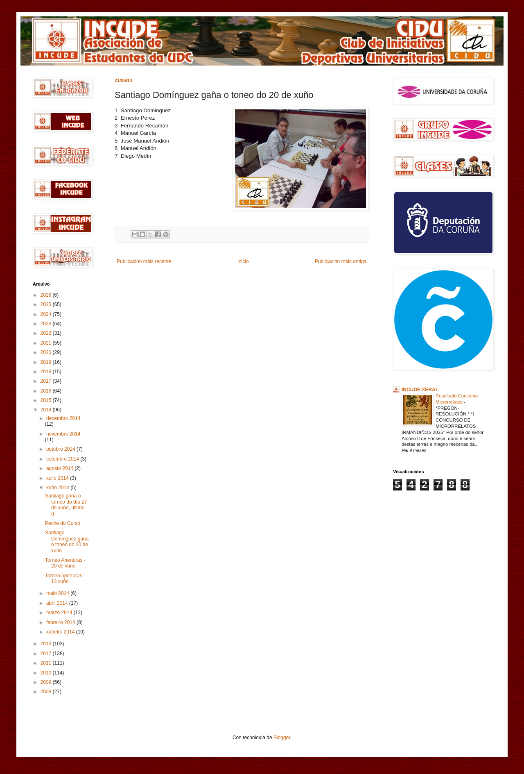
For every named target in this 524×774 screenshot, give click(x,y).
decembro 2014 (63, 418)
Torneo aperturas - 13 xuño (65, 578)
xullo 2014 (58, 478)
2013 (47, 644)
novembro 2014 (63, 434)
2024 (47, 314)
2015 (47, 400)
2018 (47, 372)
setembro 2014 (63, 459)
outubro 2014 (61, 449)
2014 (47, 410)
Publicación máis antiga (340, 261)
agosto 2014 (60, 468)
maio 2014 (58, 593)
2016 (47, 391)
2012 (47, 653)
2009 (47, 682)
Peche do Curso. (63, 523)
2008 (47, 692)
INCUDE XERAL (420, 390)
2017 (47, 381)
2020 (47, 352)
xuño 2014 (58, 487)
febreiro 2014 (61, 622)
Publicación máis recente (144, 261)
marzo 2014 (60, 612)
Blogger (281, 737)
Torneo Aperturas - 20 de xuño (65, 563)
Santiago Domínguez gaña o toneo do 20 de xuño (66, 541)
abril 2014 (57, 603)
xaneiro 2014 (61, 632)
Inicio (243, 261)
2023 (47, 324)
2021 (47, 343)
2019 (47, 362)
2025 (47, 304)
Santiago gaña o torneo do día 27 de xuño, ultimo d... (66, 504)
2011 (47, 663)
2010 (47, 673)
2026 (47, 295)
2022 (47, 333)
